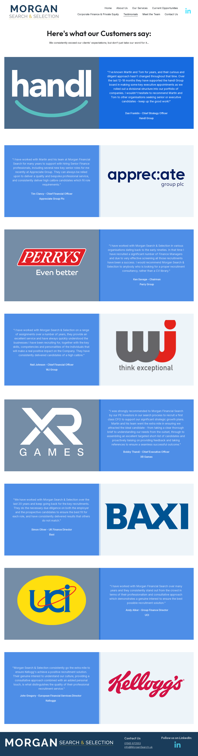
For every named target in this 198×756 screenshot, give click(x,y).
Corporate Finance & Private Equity (98, 14)
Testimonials (130, 14)
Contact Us (171, 14)
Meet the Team (151, 14)
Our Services (140, 8)
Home (108, 8)
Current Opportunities (165, 8)
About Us (122, 8)
